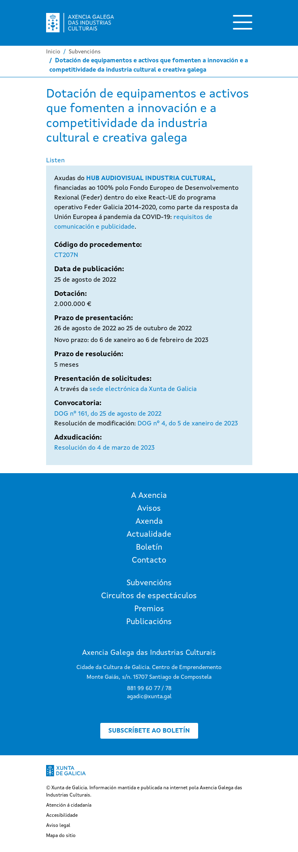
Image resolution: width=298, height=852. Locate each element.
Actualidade (149, 535)
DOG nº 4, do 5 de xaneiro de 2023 (187, 424)
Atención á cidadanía (68, 805)
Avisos (149, 509)
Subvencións (85, 52)
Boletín (149, 548)
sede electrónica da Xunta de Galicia (143, 389)
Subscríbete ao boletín (149, 731)
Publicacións (149, 622)
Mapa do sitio (61, 835)
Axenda (149, 522)
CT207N (66, 255)
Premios (149, 609)
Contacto (149, 561)
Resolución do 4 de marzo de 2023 (104, 448)
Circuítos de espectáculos (149, 596)
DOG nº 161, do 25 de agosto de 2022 (107, 414)
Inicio (53, 52)
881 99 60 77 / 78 (149, 688)
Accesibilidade (62, 815)
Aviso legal (58, 825)
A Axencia (149, 496)
